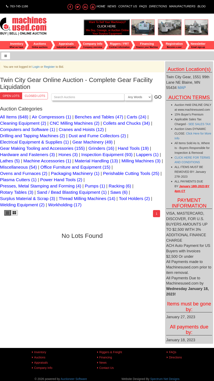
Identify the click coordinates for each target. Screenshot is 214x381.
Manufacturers (182, 6)
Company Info (43, 367)
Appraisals (41, 362)
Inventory (40, 352)
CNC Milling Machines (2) (74, 123)
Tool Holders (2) (134, 198)
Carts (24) (136, 116)
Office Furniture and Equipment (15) (75, 167)
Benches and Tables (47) (99, 116)
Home (101, 6)
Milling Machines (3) (140, 160)
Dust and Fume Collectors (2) (97, 135)
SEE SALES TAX (199, 124)
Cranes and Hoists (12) (81, 129)
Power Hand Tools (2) (61, 179)
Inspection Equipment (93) (106, 154)
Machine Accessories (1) (47, 160)
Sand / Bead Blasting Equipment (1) (72, 192)
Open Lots (11, 95)
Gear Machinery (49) (92, 142)
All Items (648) (14, 116)
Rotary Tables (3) (16, 192)
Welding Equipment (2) (22, 204)
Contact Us (127, 6)
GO (158, 97)
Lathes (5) (10, 160)
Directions (158, 6)
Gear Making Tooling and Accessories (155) (42, 148)
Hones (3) (68, 154)
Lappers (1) (147, 154)
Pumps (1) (95, 185)
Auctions (39, 357)
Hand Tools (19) (133, 148)
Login (36, 66)
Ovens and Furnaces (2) (23, 173)
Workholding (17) (65, 204)
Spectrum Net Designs (165, 379)
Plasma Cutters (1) (18, 179)
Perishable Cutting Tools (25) (131, 173)
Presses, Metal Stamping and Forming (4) (40, 185)
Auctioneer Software (74, 379)
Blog (201, 6)
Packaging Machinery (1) (75, 173)
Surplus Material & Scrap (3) (27, 198)
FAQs (143, 6)
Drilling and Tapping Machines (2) (32, 135)
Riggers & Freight (110, 352)
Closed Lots (35, 95)
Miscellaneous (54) (18, 167)
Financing (105, 357)
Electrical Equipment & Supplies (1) (34, 142)
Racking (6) (120, 185)
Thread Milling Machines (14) (87, 198)
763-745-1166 (16, 6)
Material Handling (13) (96, 160)
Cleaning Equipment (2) (23, 123)
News (111, 6)
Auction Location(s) (189, 69)
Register (49, 66)
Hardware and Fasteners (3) (27, 154)
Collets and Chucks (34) (126, 123)
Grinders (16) (101, 148)
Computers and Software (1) (27, 129)
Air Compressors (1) (51, 116)
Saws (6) (119, 192)
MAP (181, 88)
